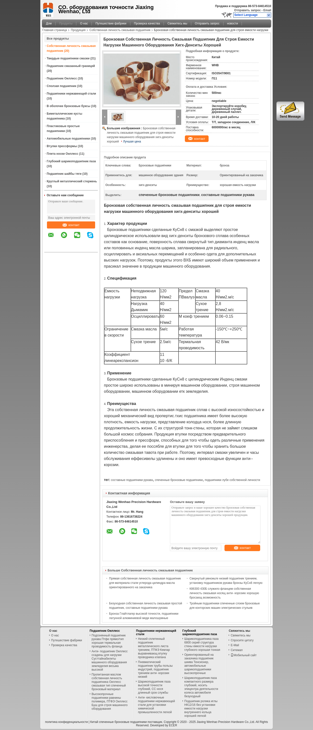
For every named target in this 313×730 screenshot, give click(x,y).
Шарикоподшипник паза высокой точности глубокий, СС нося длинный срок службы (154, 687)
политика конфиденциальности (66, 722)
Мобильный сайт (244, 655)
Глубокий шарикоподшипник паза (71, 161)
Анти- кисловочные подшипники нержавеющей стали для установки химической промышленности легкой (156, 705)
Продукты (65, 23)
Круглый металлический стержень (72, 181)
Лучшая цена (132, 141)
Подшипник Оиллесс (62, 78)
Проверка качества (147, 23)
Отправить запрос (248, 10)
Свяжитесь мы (177, 23)
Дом (49, 23)
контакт (71, 225)
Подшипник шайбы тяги (64, 173)
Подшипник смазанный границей (71, 66)
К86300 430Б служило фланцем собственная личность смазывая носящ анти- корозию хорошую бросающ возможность (224, 593)
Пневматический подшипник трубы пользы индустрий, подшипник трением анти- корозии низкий (155, 669)
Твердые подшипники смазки (68, 58)
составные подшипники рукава (132, 480)
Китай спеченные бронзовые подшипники (118, 722)
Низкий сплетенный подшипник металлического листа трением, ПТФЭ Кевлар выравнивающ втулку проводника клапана (154, 648)
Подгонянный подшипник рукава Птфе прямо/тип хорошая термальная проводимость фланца (109, 641)
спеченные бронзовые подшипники (179, 480)
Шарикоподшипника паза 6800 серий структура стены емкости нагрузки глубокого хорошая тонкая (202, 644)
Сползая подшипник (61, 86)
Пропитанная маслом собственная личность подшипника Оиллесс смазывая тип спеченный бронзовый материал (109, 682)
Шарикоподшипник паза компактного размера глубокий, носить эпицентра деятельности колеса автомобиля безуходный (201, 687)
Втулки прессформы (62, 146)
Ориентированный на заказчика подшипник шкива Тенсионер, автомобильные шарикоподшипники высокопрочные (199, 664)
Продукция (78, 30)
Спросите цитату (242, 640)
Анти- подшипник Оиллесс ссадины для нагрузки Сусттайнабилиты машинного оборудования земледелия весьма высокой (110, 660)
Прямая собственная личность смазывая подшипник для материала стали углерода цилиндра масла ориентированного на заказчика (145, 583)
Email (267, 10)
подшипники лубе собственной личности (232, 480)
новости (232, 23)
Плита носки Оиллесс (62, 153)
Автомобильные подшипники (68, 138)
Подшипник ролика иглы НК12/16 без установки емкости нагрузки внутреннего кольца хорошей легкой (201, 708)
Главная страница (54, 30)
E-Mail (235, 645)
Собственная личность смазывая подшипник (120, 30)
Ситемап (237, 650)
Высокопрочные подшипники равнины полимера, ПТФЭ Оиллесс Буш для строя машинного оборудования (110, 701)
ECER (173, 725)
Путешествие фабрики (110, 23)
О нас (84, 23)
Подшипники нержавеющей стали (71, 93)
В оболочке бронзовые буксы (68, 106)
